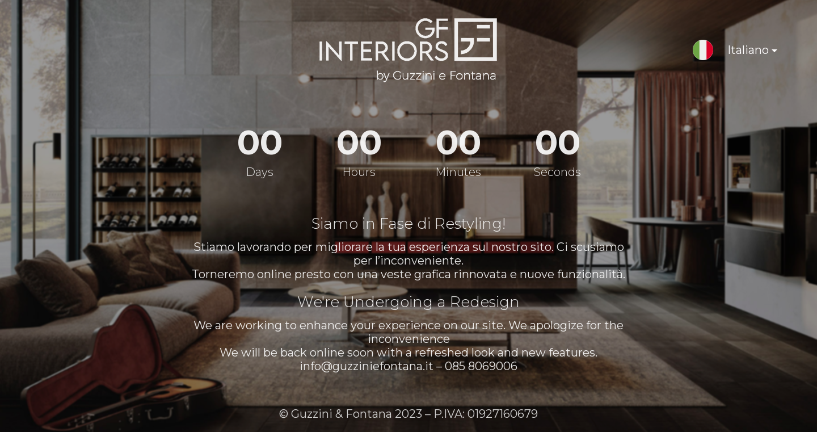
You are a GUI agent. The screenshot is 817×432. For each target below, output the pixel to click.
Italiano (742, 51)
